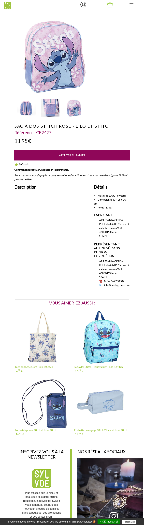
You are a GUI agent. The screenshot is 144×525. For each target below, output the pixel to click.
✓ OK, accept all (108, 521)
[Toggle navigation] (131, 5)
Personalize (129, 522)
